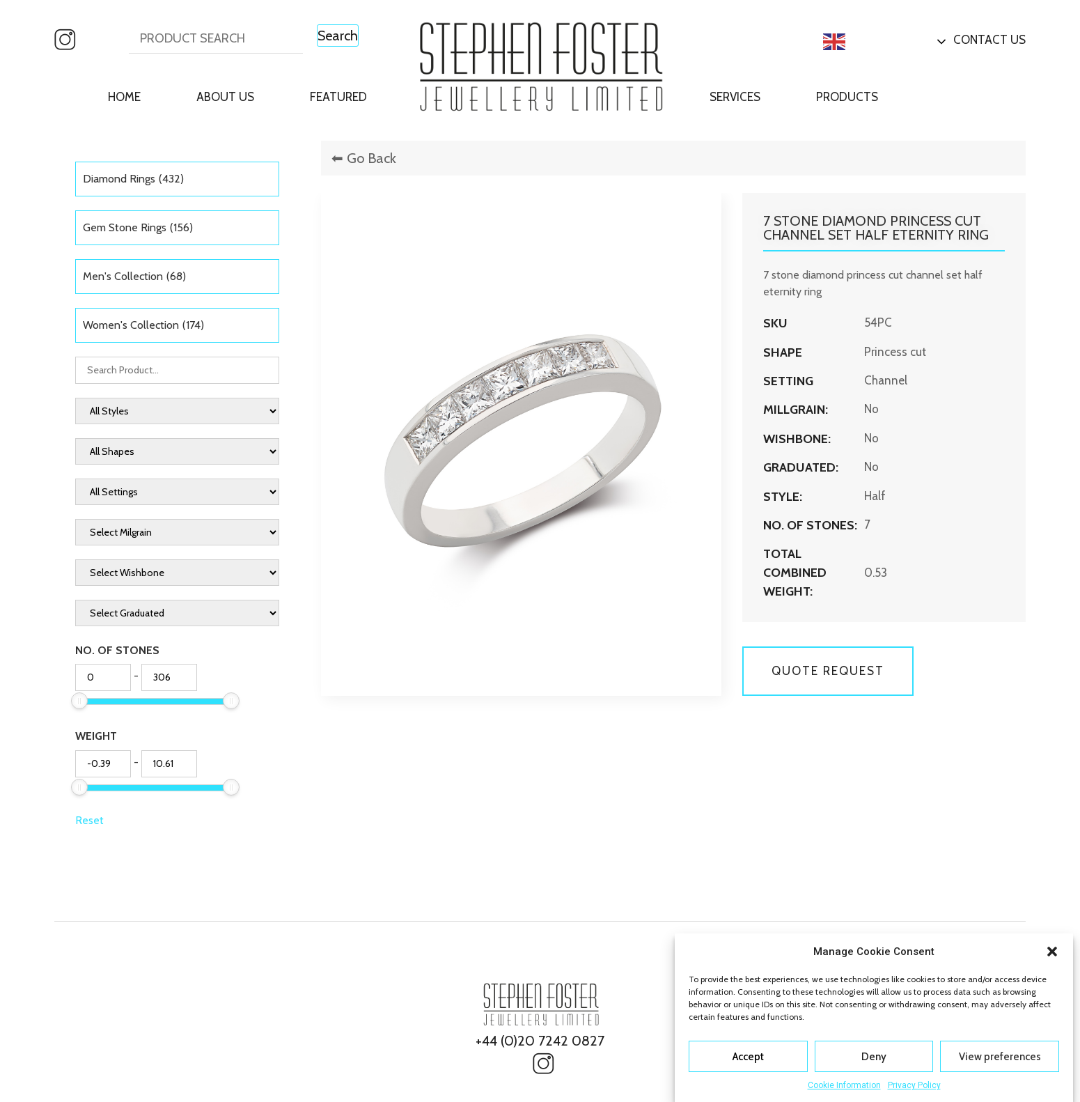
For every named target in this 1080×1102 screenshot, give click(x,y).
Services (735, 97)
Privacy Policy (914, 1085)
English (857, 42)
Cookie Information (844, 1085)
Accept (748, 1056)
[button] (1052, 952)
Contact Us (989, 40)
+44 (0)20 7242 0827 (540, 1040)
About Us (225, 97)
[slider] (79, 700)
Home (124, 97)
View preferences (1000, 1056)
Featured (338, 97)
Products (847, 97)
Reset (89, 820)
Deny (873, 1056)
